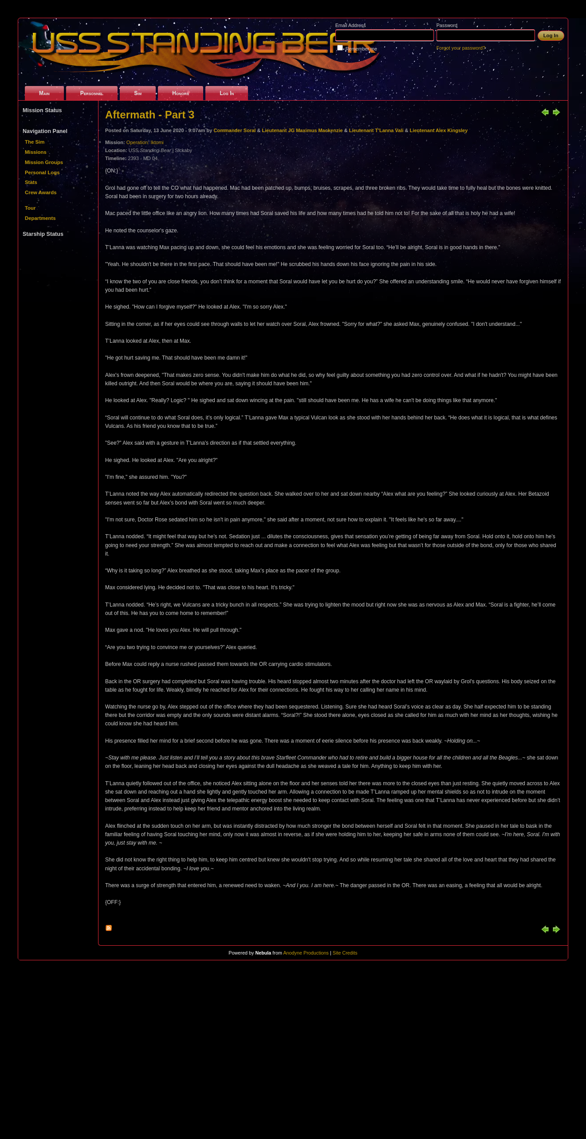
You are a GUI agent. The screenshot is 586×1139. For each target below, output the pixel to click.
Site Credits (345, 952)
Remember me (361, 48)
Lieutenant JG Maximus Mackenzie (303, 130)
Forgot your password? (461, 48)
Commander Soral (234, 130)
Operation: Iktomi (145, 142)
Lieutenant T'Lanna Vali (376, 130)
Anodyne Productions (306, 952)
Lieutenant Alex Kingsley (439, 130)
